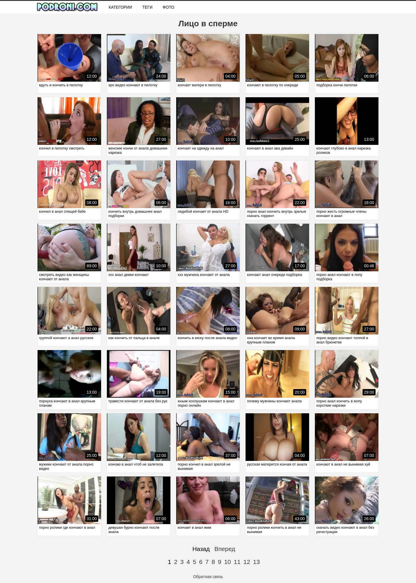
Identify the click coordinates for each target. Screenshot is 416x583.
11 (237, 561)
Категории (120, 7)
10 (227, 561)
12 (247, 561)
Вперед (224, 548)
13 (256, 561)
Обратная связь (208, 576)
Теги (147, 7)
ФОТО (168, 7)
